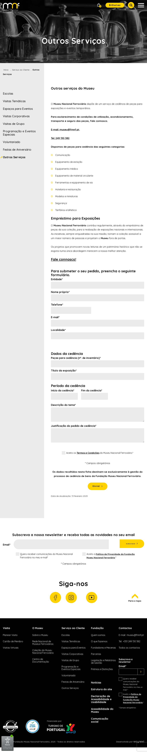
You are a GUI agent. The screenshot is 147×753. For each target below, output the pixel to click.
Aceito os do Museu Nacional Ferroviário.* (99, 452)
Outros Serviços (14, 157)
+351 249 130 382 (131, 644)
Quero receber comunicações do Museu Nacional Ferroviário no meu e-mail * (133, 687)
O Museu (38, 631)
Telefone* (57, 304)
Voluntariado (11, 142)
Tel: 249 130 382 (60, 138)
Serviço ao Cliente (20, 70)
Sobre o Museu (40, 637)
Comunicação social (100, 725)
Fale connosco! (63, 259)
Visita (7, 631)
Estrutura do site (103, 692)
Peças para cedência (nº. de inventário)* (76, 358)
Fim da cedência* (91, 390)
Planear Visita (10, 637)
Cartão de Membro (13, 644)
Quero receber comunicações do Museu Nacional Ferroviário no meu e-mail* (46, 557)
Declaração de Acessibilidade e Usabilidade (102, 703)
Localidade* (58, 330)
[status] (97, 474)
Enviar (96, 486)
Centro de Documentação (40, 663)
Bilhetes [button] (115, 5)
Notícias (97, 685)
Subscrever (125, 545)
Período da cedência (68, 386)
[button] (99, 5)
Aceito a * (110, 557)
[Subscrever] (141, 675)
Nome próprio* (60, 292)
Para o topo (134, 600)
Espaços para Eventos (18, 108)
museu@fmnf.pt (135, 637)
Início (6, 70)
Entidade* (57, 279)
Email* (6, 545)
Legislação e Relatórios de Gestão (103, 664)
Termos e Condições (88, 452)
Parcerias (96, 656)
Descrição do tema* (63, 405)
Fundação (98, 631)
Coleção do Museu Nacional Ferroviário (43, 654)
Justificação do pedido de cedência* (73, 426)
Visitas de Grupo (14, 124)
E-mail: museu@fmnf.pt (65, 129)
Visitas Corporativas (16, 116)
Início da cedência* (62, 390)
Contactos (126, 631)
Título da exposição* (64, 370)
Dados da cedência (67, 354)
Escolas (8, 93)
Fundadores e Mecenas (103, 650)
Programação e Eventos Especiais (19, 132)
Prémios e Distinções (102, 672)
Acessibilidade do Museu (103, 715)
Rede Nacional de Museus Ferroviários (42, 645)
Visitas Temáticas (14, 101)
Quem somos (98, 637)
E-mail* (55, 317)
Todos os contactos (129, 650)
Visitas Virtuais (11, 650)
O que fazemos (99, 644)
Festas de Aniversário (17, 149)
